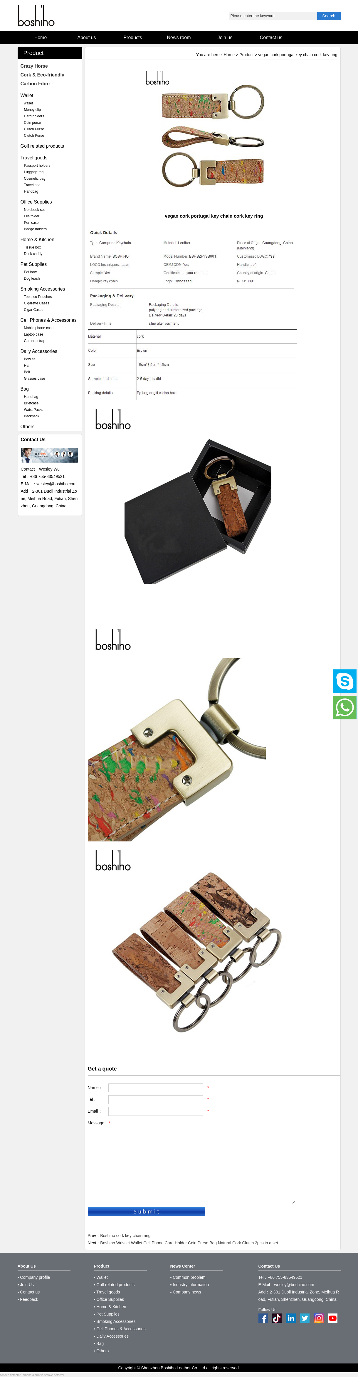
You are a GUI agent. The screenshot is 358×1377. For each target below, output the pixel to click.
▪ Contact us (29, 1292)
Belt (27, 372)
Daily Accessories (39, 351)
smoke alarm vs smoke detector (43, 1375)
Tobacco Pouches (38, 297)
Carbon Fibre (35, 83)
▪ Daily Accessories (111, 1336)
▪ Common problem (188, 1277)
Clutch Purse (34, 129)
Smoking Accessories (43, 288)
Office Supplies (36, 201)
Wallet (27, 95)
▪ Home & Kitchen (110, 1306)
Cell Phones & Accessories (49, 320)
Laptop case (33, 334)
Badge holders (35, 229)
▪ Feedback (28, 1299)
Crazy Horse (34, 66)
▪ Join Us (26, 1284)
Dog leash (32, 278)
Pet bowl (31, 272)
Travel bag (32, 185)
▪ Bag (99, 1343)
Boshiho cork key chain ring (125, 1235)
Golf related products (42, 146)
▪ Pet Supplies (107, 1314)
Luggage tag (34, 172)
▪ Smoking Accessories (115, 1321)
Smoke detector (10, 1375)
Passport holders (37, 166)
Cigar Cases (33, 310)
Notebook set (34, 210)
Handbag (31, 191)
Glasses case (34, 378)
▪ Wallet (101, 1277)
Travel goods (34, 157)
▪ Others (101, 1350)
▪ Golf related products (114, 1284)
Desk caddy (33, 254)
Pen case (31, 223)
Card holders (34, 116)
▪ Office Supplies (109, 1299)
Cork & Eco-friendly (42, 74)
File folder (32, 216)
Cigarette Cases (36, 303)
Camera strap (35, 341)
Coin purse (32, 123)
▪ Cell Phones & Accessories (120, 1328)
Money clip (32, 110)
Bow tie (30, 359)
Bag (25, 388)
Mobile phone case (39, 328)
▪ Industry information (189, 1284)
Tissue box (32, 247)
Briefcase (31, 403)
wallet (28, 103)
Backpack (31, 416)
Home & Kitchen (38, 239)
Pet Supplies (34, 264)
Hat (27, 366)
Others (28, 426)
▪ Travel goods (107, 1292)
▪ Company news (185, 1292)
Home (229, 54)
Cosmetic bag (35, 178)
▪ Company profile (34, 1277)
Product (246, 54)
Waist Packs (33, 410)
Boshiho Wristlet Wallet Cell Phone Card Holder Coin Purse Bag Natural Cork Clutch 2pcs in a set (189, 1243)
